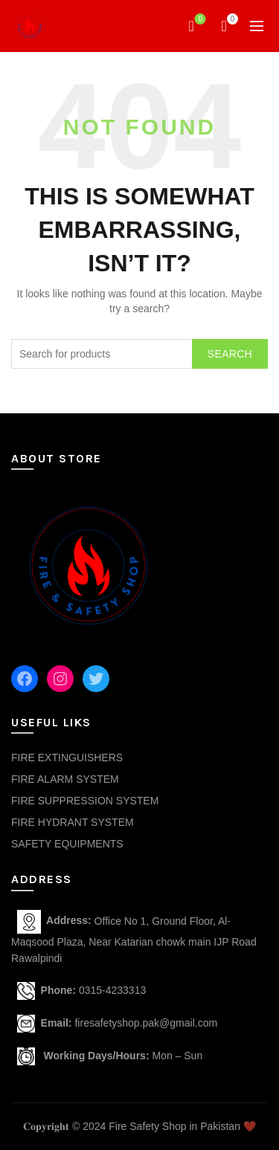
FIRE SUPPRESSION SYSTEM (84, 801)
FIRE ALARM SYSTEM (65, 779)
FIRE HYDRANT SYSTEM (72, 822)
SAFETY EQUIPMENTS (67, 844)
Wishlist (199, 20)
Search (230, 354)
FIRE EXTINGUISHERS (67, 757)
